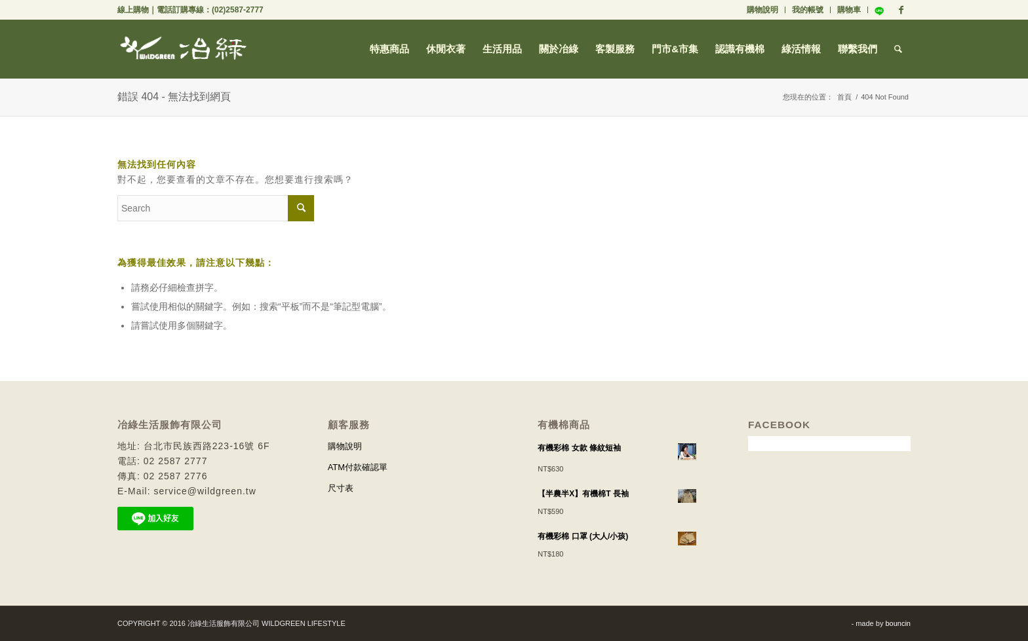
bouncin (898, 623)
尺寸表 (340, 488)
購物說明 (762, 9)
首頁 (844, 97)
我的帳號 (807, 9)
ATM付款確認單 (357, 467)
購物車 (849, 9)
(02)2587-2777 (238, 9)
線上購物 (133, 9)
